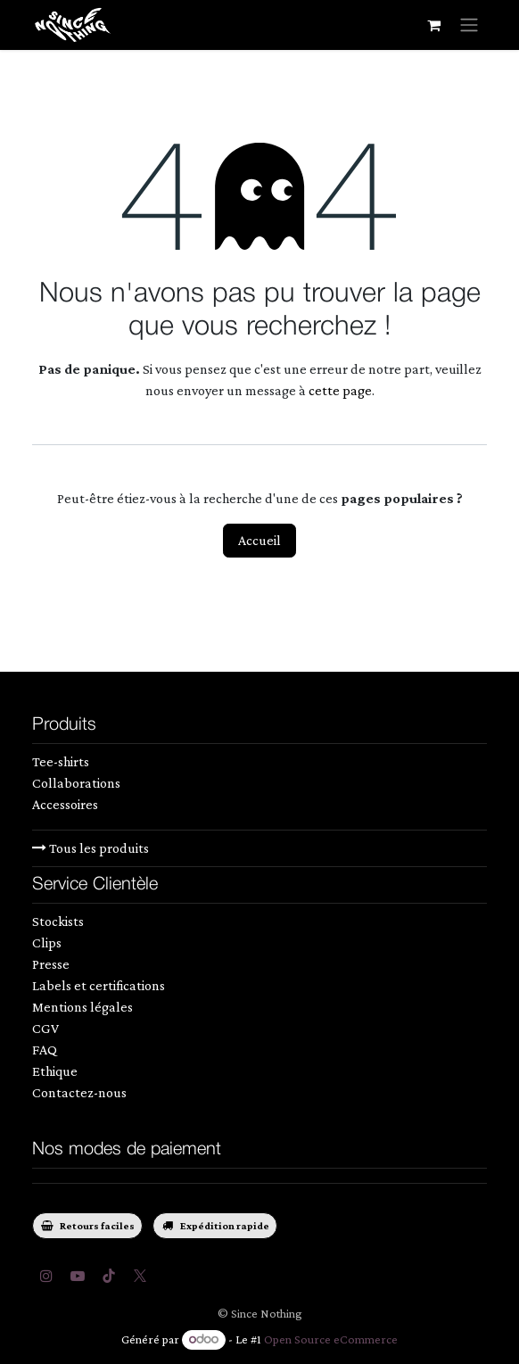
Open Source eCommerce (331, 1339)
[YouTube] (77, 1275)
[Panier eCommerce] (433, 25)
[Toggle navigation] (469, 25)
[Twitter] (140, 1275)
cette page (340, 390)
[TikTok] (109, 1275)
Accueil (259, 540)
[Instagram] (46, 1275)
